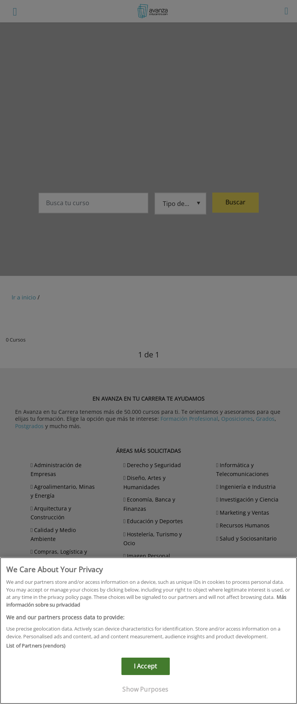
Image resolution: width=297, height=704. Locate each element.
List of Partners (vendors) (35, 645)
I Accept (145, 666)
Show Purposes (145, 689)
